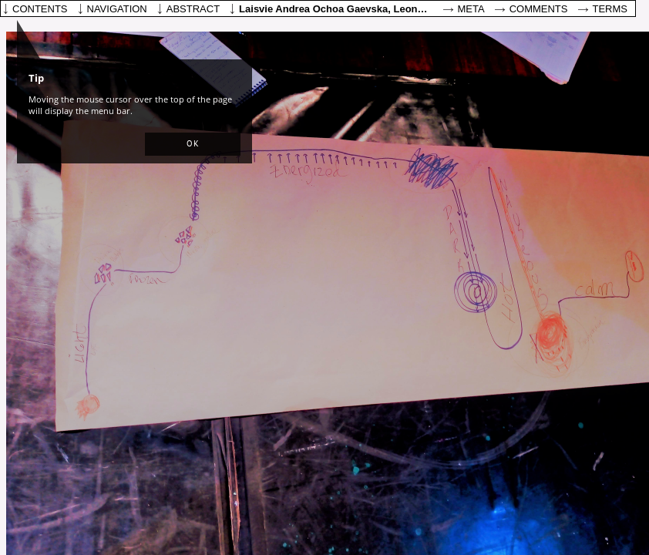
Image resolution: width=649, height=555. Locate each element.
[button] (192, 144)
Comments (538, 9)
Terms (610, 9)
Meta (471, 9)
